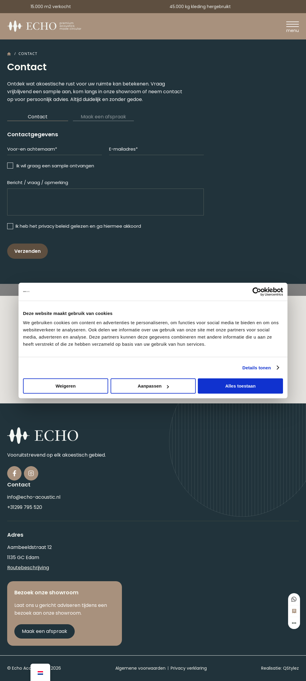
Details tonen (256, 367)
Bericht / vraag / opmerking (37, 182)
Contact (38, 116)
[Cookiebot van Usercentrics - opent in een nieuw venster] (257, 291)
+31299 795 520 (24, 507)
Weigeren (66, 385)
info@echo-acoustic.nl (33, 497)
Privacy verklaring (189, 668)
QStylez (291, 668)
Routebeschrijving (28, 567)
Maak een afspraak (103, 116)
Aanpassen (153, 385)
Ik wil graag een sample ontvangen (55, 166)
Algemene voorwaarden (140, 668)
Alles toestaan (240, 385)
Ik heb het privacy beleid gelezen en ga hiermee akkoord (78, 226)
